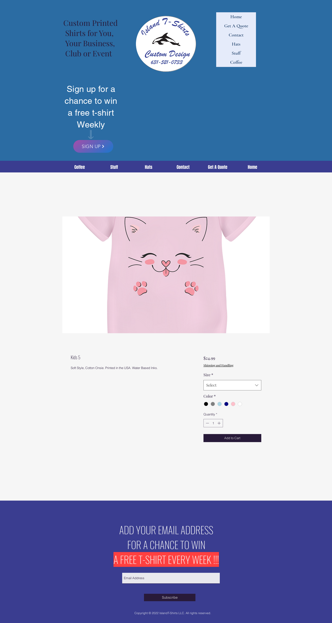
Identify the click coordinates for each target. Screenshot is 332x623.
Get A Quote (236, 26)
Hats (236, 44)
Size (208, 374)
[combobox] (232, 385)
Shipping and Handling (218, 365)
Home (236, 16)
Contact (236, 35)
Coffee (236, 62)
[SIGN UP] (93, 146)
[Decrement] (207, 423)
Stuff (236, 53)
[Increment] (219, 423)
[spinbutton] (213, 423)
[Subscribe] (169, 597)
